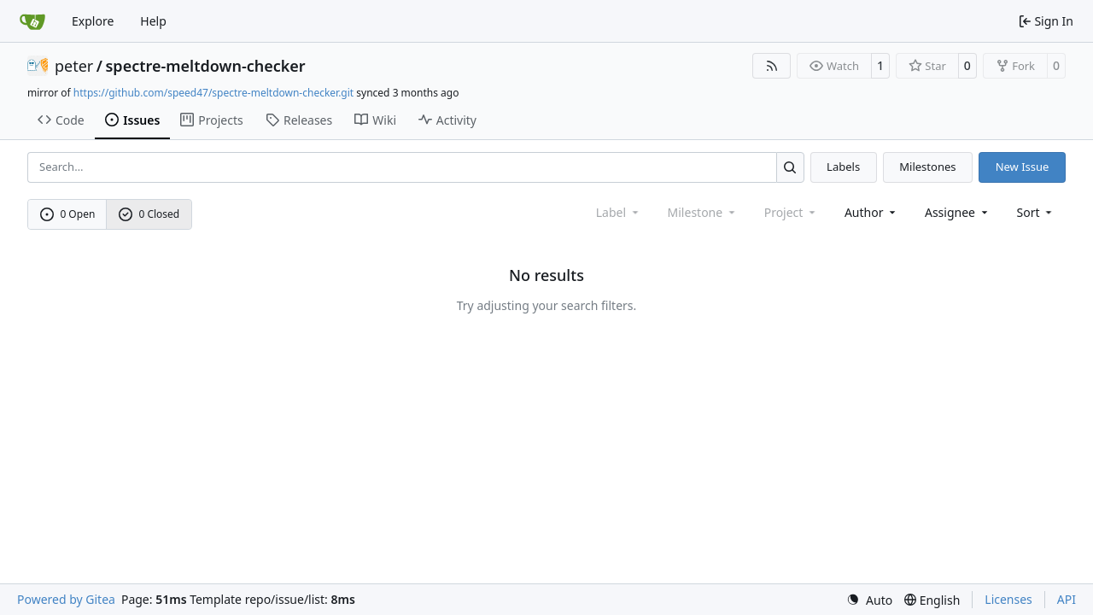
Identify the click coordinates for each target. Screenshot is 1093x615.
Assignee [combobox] (958, 212)
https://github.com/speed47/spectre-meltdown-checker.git (213, 92)
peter (74, 65)
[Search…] (790, 167)
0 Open (68, 214)
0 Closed (149, 214)
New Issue (1022, 166)
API (1066, 599)
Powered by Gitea (66, 599)
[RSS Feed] (772, 66)
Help (153, 21)
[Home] (32, 21)
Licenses (1008, 599)
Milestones (927, 166)
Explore (93, 21)
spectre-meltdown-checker (206, 65)
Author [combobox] (871, 212)
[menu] (1036, 212)
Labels (843, 166)
